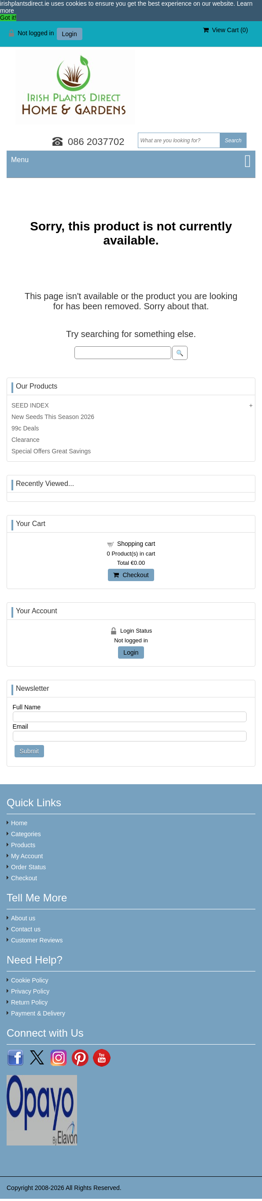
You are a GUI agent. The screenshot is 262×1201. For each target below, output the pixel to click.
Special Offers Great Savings (51, 451)
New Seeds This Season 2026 (52, 416)
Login (69, 34)
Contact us (26, 929)
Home (19, 823)
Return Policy (29, 1002)
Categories (26, 834)
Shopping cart (136, 543)
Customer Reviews (37, 940)
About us (23, 918)
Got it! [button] (8, 17)
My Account (27, 856)
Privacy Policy (30, 991)
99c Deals (25, 428)
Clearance (25, 439)
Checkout (130, 575)
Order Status (28, 867)
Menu (20, 159)
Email (20, 726)
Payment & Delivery (38, 1013)
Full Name (27, 707)
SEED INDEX (30, 405)
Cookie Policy (29, 980)
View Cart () (225, 29)
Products (23, 845)
